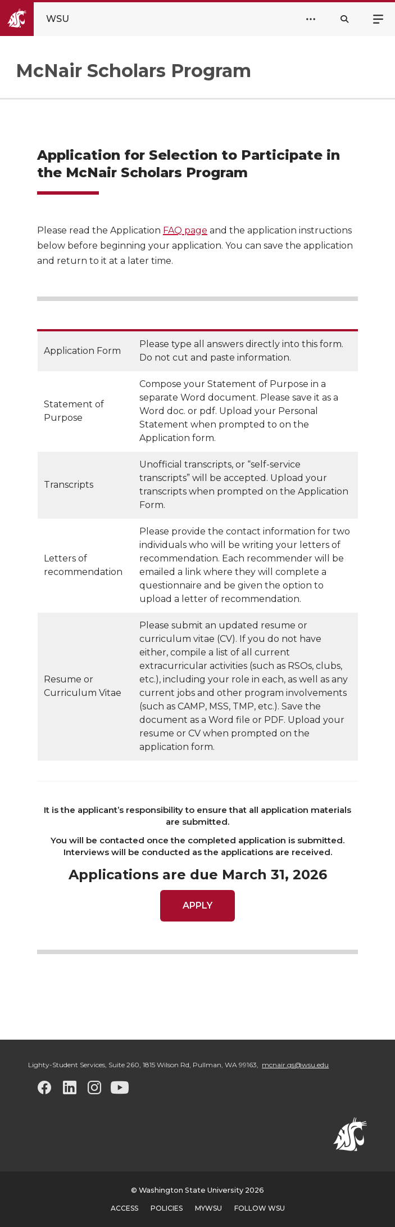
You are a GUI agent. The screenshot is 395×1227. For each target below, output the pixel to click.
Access (124, 1208)
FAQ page (185, 230)
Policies (167, 1208)
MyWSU (208, 1208)
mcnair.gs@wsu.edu (295, 1064)
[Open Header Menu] (311, 19)
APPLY (197, 905)
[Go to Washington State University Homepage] (44, 19)
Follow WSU (259, 1208)
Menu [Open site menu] (378, 18)
